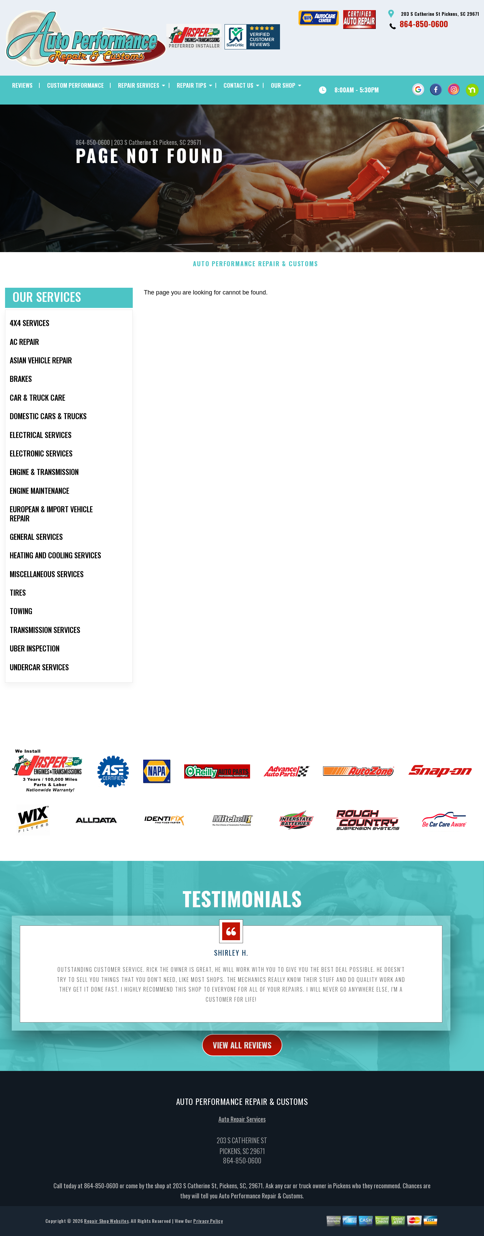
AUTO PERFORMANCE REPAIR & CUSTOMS (255, 268)
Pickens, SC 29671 (180, 142)
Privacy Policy (208, 1225)
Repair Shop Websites (106, 1225)
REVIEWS (22, 85)
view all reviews (242, 1049)
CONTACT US (238, 85)
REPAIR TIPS (191, 85)
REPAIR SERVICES (138, 85)
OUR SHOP (283, 85)
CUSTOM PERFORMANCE (75, 85)
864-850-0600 (424, 23)
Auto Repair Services (242, 1123)
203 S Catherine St (136, 142)
